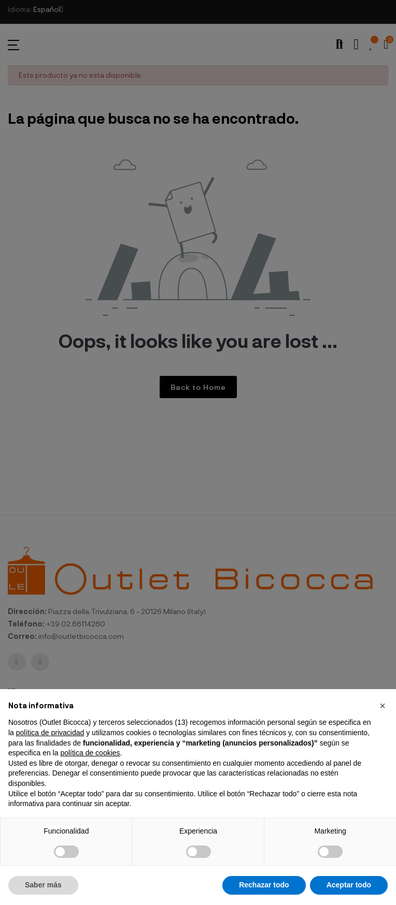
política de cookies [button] (90, 753)
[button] (382, 705)
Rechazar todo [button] (264, 885)
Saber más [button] (43, 885)
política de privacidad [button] (50, 732)
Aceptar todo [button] (349, 885)
